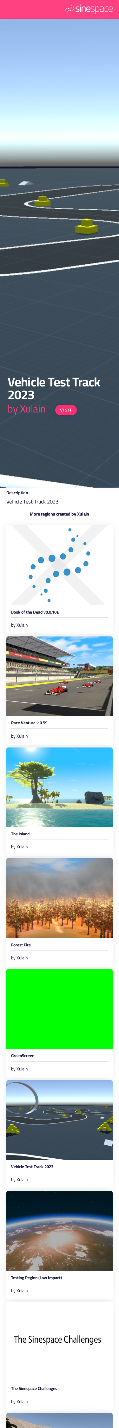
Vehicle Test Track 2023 (32, 1168)
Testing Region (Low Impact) (36, 1279)
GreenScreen (22, 1057)
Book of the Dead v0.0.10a (35, 613)
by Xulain (27, 408)
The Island (20, 835)
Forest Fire (21, 946)
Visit (66, 410)
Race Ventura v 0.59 (29, 724)
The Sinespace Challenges (34, 1389)
